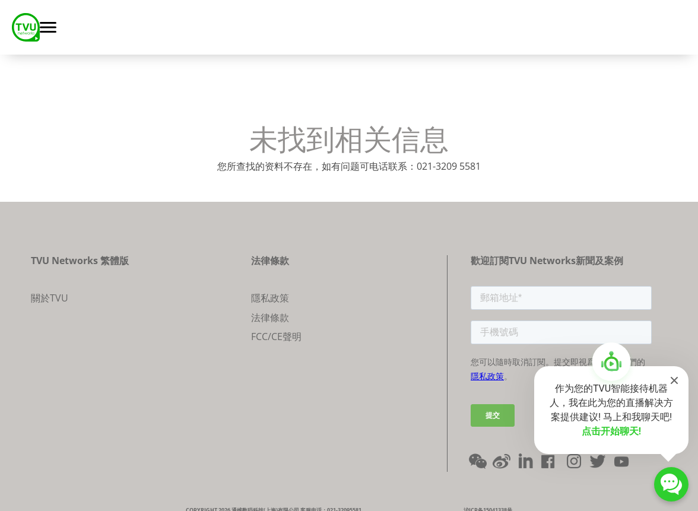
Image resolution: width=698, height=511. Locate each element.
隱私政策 (270, 297)
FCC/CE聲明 (276, 336)
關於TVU (49, 297)
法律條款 (270, 317)
